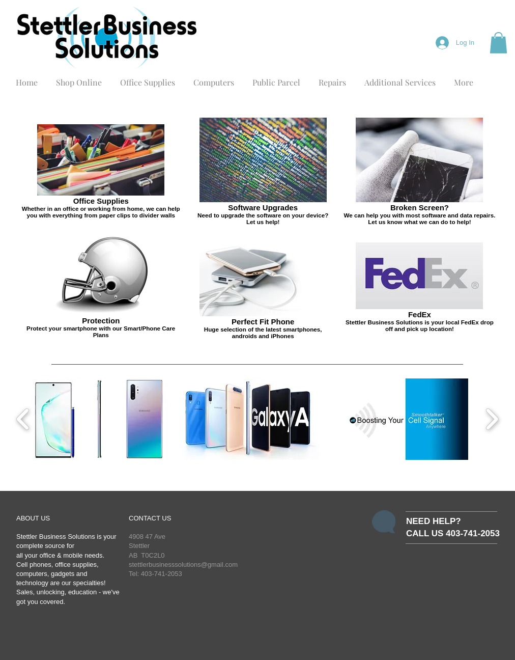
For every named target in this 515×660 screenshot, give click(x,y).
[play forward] (491, 419)
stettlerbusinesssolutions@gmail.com (183, 564)
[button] (498, 42)
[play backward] (23, 419)
